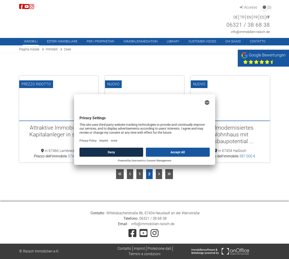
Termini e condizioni (144, 254)
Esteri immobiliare (62, 41)
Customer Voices (202, 41)
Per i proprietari (100, 41)
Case (67, 49)
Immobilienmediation (141, 41)
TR (242, 17)
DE (235, 17)
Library (173, 41)
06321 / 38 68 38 (248, 25)
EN (249, 17)
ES (262, 17)
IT (268, 17)
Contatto (257, 41)
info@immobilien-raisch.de (250, 32)
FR (256, 17)
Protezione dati (159, 248)
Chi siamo (233, 41)
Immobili (31, 41)
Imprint (139, 248)
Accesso (247, 7)
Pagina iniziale (29, 49)
